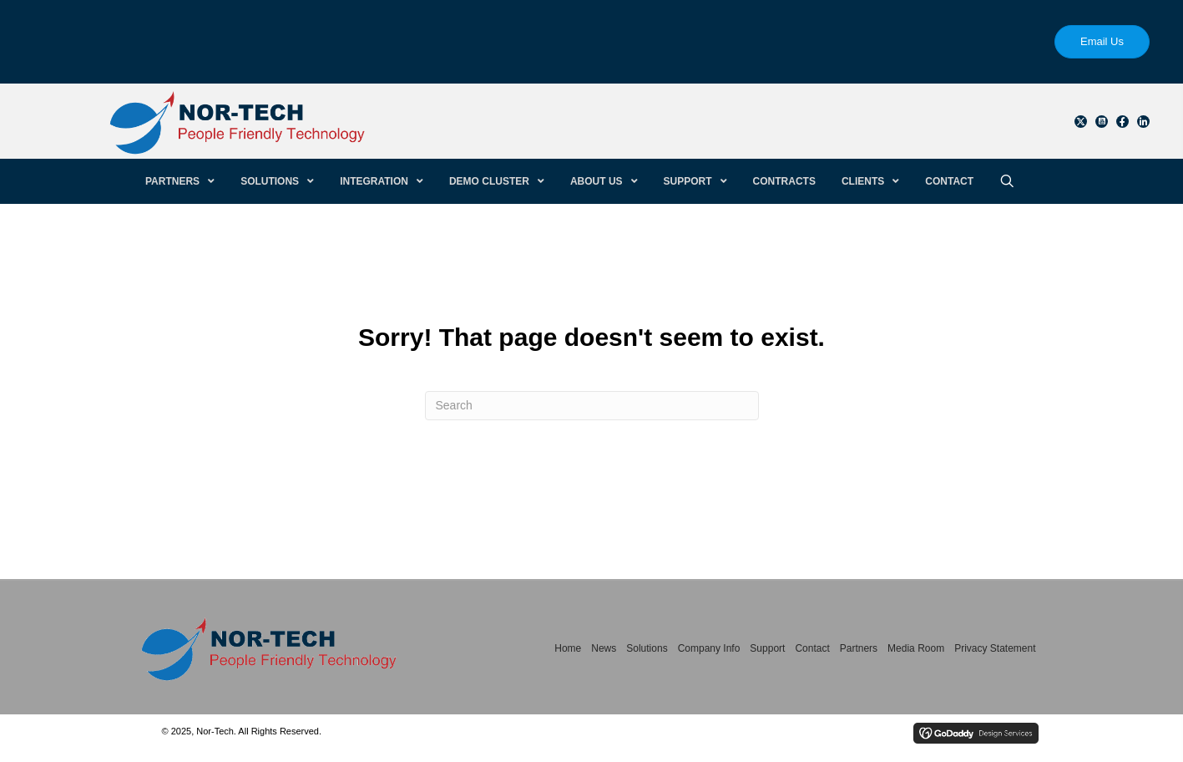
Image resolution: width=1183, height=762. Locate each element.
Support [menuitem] (767, 648)
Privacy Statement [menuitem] (994, 648)
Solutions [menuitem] (646, 648)
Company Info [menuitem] (709, 648)
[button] (1080, 121)
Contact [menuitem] (812, 648)
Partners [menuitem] (858, 648)
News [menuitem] (603, 648)
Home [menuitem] (567, 648)
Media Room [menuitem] (915, 648)
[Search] (592, 405)
